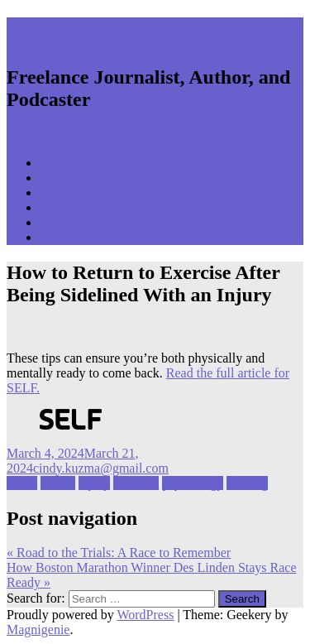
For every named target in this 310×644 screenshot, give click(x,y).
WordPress (145, 615)
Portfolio (63, 178)
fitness (58, 483)
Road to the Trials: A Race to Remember (119, 552)
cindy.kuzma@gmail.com (101, 468)
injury (94, 483)
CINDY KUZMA (103, 32)
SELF (22, 483)
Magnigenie (38, 629)
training (247, 483)
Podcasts (63, 207)
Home (56, 163)
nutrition (136, 483)
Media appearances (90, 222)
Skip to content (47, 134)
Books (57, 192)
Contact (60, 237)
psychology (192, 483)
